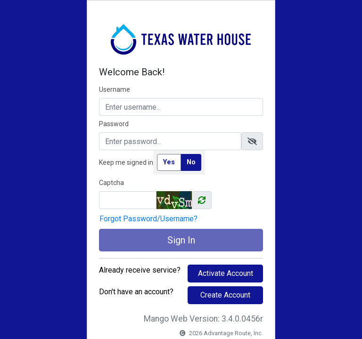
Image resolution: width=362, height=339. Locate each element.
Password (114, 124)
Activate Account (225, 273)
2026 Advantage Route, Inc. (221, 333)
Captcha (111, 182)
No (191, 162)
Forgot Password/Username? (148, 218)
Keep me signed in (126, 162)
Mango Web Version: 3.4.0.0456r (203, 318)
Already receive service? (140, 270)
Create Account (225, 295)
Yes (169, 162)
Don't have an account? (136, 291)
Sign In (181, 240)
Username (114, 89)
